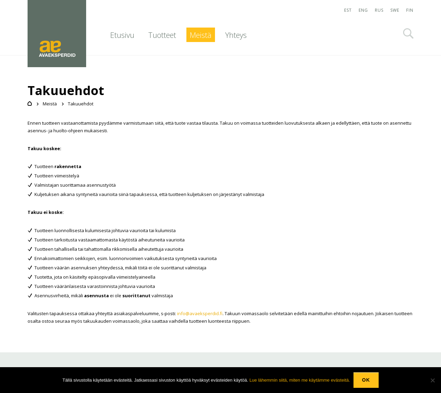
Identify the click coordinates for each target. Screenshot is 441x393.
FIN (409, 10)
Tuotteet (162, 35)
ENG (363, 10)
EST (348, 10)
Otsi (408, 33)
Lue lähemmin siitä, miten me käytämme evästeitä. (299, 380)
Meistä (201, 35)
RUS (379, 10)
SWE (394, 10)
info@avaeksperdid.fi (200, 313)
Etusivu (122, 35)
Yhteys (236, 35)
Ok (366, 380)
